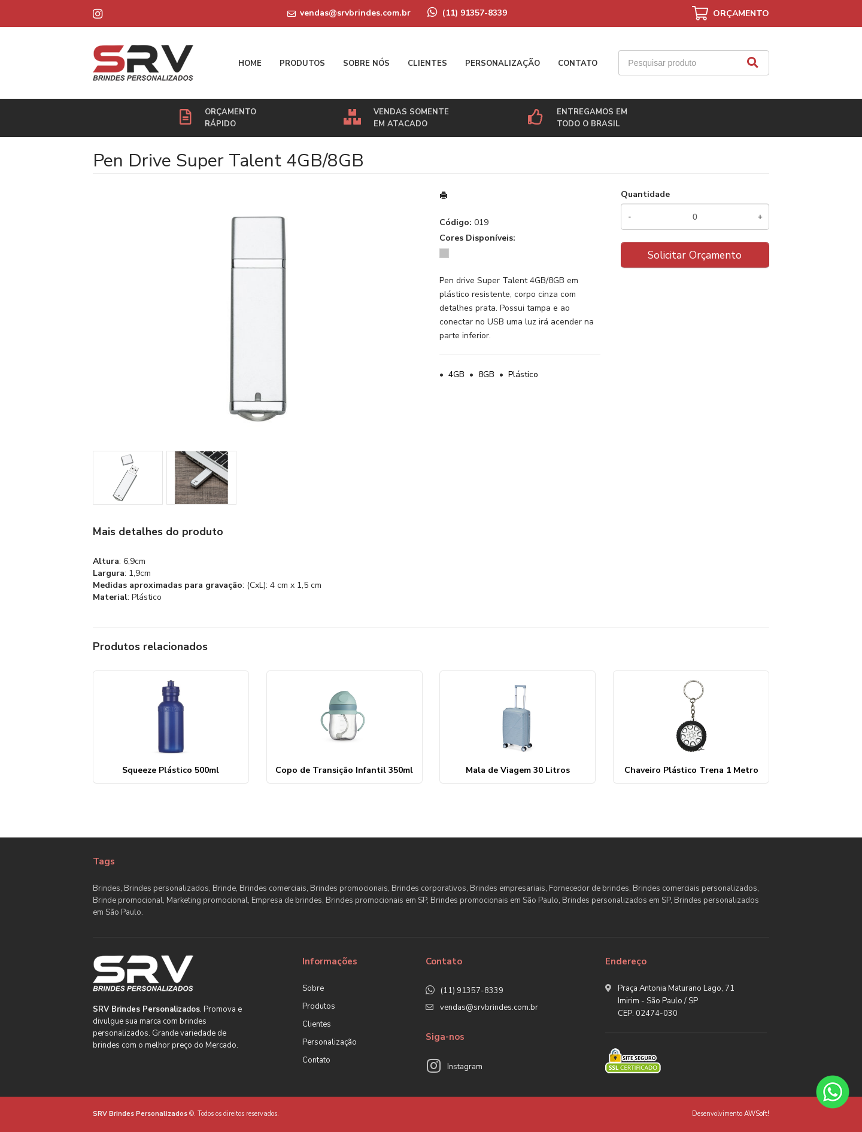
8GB (486, 374)
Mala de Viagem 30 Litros (518, 770)
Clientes (427, 63)
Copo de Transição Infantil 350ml (344, 770)
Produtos (302, 63)
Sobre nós (366, 63)
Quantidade (645, 194)
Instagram (464, 1066)
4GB (456, 374)
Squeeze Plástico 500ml (170, 770)
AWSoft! (756, 1113)
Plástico (523, 374)
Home (250, 63)
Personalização (502, 63)
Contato (577, 63)
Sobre (313, 988)
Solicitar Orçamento (695, 255)
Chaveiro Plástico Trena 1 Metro (691, 770)
